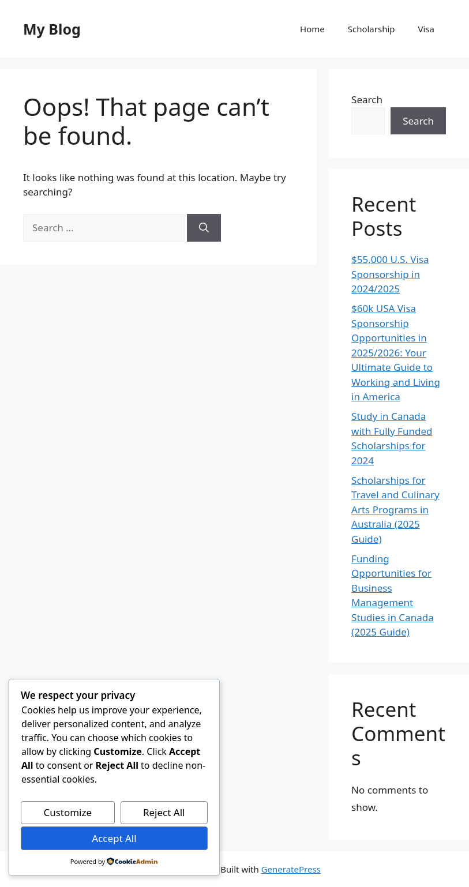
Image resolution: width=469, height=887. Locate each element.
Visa (426, 29)
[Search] (204, 228)
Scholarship (371, 29)
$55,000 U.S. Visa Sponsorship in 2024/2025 (390, 274)
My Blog (52, 29)
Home (312, 29)
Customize (67, 812)
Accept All (114, 838)
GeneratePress (291, 869)
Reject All (164, 812)
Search (366, 99)
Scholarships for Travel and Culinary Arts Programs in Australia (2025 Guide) (395, 509)
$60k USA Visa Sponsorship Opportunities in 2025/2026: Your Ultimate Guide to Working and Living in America (395, 352)
